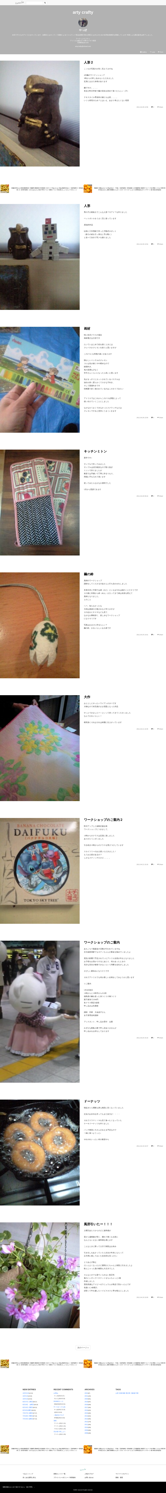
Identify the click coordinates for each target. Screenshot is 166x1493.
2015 (86, 1413)
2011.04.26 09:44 (142, 496)
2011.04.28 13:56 (142, 107)
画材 (87, 328)
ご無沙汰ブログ (59, 1415)
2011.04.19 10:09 (142, 1297)
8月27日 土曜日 (28, 1402)
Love (152, 52)
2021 (86, 1396)
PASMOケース (58, 1401)
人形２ (88, 62)
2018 (86, 1404)
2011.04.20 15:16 (142, 1038)
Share (160, 52)
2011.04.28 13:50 (142, 417)
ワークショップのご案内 (102, 942)
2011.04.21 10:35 (142, 729)
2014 (86, 1416)
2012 (86, 1421)
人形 (87, 205)
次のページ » (83, 1348)
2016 (86, 1410)
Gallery (143, 52)
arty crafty (83, 12)
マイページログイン (122, 1474)
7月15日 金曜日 (28, 1419)
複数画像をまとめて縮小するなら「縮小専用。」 (19, 1487)
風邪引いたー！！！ (98, 1224)
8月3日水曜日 (27, 1410)
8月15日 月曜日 (28, 1407)
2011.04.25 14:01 (142, 635)
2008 (86, 1433)
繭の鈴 (89, 574)
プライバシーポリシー (61, 1477)
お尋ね (56, 1393)
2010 (86, 1427)
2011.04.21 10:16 (142, 864)
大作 (87, 697)
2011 (86, 1424)
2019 (86, 1402)
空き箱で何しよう (59, 1431)
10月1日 (25, 1396)
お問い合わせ (89, 1477)
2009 (86, 1430)
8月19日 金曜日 (28, 1404)
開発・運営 (119, 1477)
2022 (86, 1393)
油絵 (55, 1420)
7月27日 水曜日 (28, 1413)
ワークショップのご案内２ (103, 819)
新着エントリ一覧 (59, 1474)
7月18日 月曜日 (28, 1416)
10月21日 (26, 1393)
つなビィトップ (28, 1474)
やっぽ (83, 30)
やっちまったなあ (59, 1407)
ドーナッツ (92, 1101)
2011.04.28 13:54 (142, 244)
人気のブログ (89, 1474)
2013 (86, 1419)
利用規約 (73, 1477)
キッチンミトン (95, 451)
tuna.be (83, 1469)
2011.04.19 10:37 (142, 1146)
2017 (86, 1407)
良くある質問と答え (29, 1477)
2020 (86, 1399)
